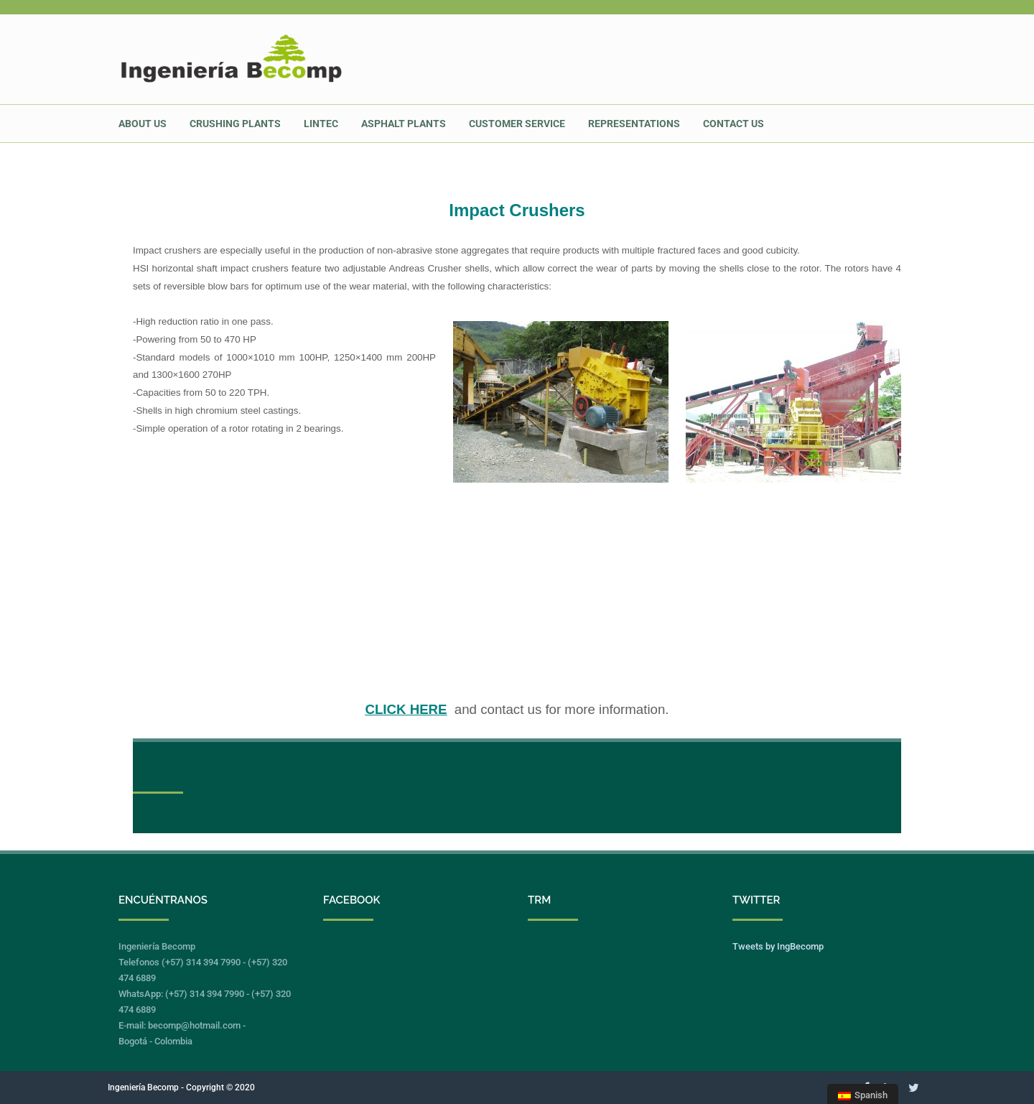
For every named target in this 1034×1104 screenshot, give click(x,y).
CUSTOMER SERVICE (517, 123)
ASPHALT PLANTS (403, 123)
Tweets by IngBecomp (778, 946)
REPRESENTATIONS (634, 123)
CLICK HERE (406, 709)
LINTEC (321, 123)
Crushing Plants (235, 123)
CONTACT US (733, 123)
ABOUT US (142, 123)
